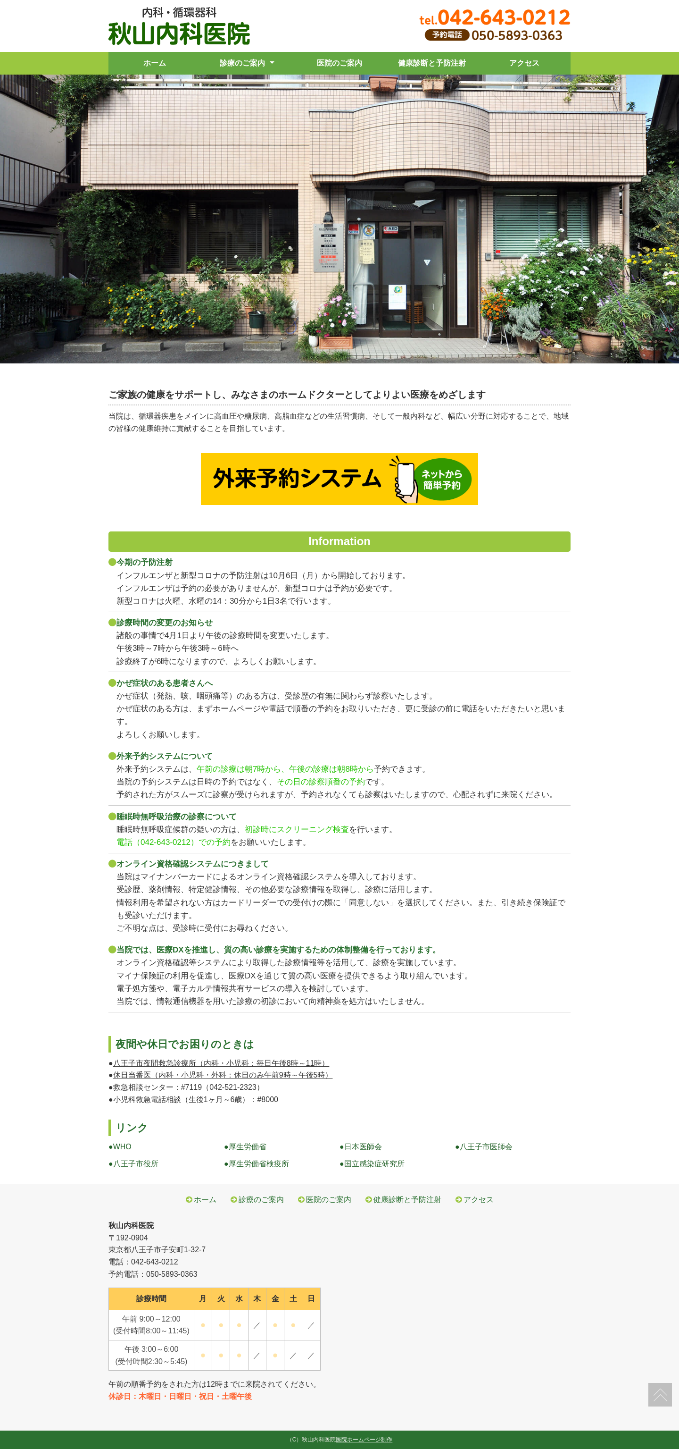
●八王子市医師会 (484, 1147)
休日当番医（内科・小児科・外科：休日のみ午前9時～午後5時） (223, 1075)
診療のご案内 (242, 63)
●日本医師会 (361, 1147)
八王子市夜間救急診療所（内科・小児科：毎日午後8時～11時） (221, 1063)
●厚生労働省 (245, 1147)
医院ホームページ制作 (364, 1439)
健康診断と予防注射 (432, 63)
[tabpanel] (339, 219)
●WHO (120, 1147)
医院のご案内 (339, 63)
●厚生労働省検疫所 (256, 1164)
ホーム (154, 63)
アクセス (524, 63)
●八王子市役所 (133, 1164)
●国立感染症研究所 (372, 1164)
